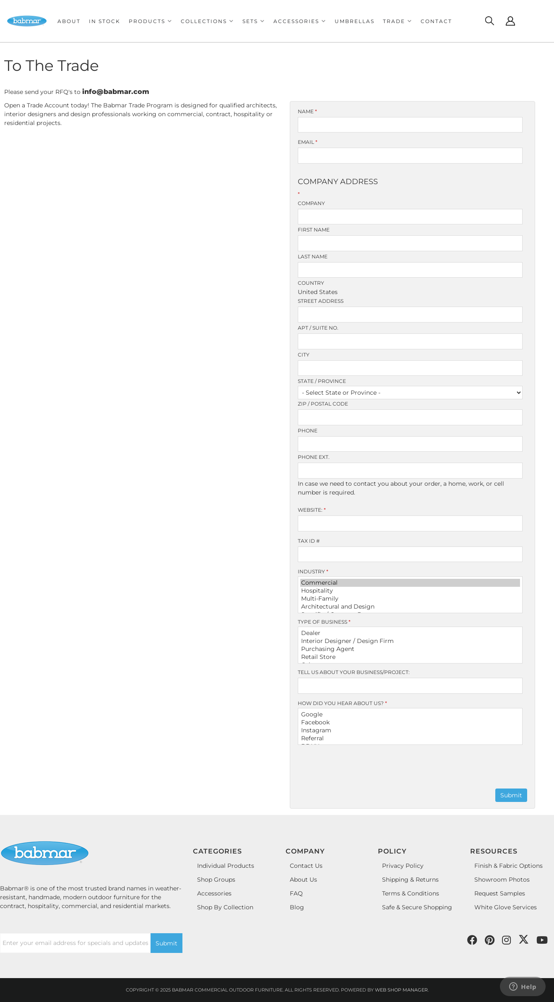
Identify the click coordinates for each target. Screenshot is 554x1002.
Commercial (410, 583)
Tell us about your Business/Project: (354, 672)
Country (311, 283)
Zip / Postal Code (323, 404)
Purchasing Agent (410, 649)
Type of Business (324, 622)
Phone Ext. (314, 457)
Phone (307, 430)
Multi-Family (410, 599)
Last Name (313, 256)
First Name (314, 229)
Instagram (410, 730)
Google (410, 714)
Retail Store (410, 657)
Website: (312, 510)
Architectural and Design (410, 607)
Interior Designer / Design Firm (410, 641)
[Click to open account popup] (510, 21)
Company (311, 203)
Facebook (410, 722)
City (304, 354)
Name (307, 111)
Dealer (410, 633)
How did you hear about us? (342, 703)
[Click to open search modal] (489, 21)
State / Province (322, 381)
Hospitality (410, 591)
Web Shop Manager (401, 990)
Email (307, 142)
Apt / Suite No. (318, 328)
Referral (410, 738)
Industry (313, 571)
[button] (151, 21)
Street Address (320, 301)
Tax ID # (309, 541)
